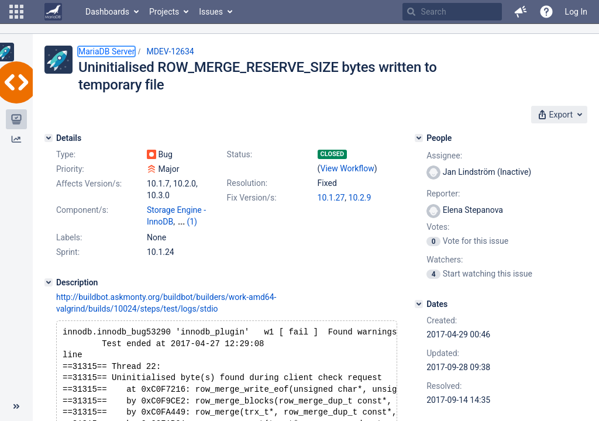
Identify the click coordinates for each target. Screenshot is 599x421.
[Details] (48, 138)
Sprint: (68, 252)
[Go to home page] (53, 11)
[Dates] (419, 304)
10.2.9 (360, 197)
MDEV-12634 (170, 51)
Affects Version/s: (89, 183)
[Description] (48, 282)
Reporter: (443, 193)
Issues (211, 11)
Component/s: (82, 210)
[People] (419, 138)
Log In (576, 11)
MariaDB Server (106, 51)
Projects (164, 11)
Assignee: (444, 155)
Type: (65, 154)
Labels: (69, 237)
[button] (16, 11)
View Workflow (347, 168)
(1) (192, 221)
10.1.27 (331, 197)
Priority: (70, 169)
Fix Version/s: (252, 197)
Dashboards (107, 11)
